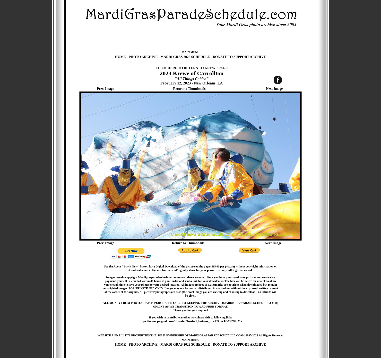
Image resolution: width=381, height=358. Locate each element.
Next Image (274, 89)
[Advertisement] (190, 39)
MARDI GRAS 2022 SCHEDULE (185, 344)
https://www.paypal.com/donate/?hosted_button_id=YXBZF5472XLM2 (190, 321)
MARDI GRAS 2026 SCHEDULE (185, 57)
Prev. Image (105, 89)
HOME (120, 57)
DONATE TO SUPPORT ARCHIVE (239, 57)
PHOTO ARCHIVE (143, 57)
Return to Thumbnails (189, 89)
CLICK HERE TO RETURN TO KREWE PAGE (192, 68)
